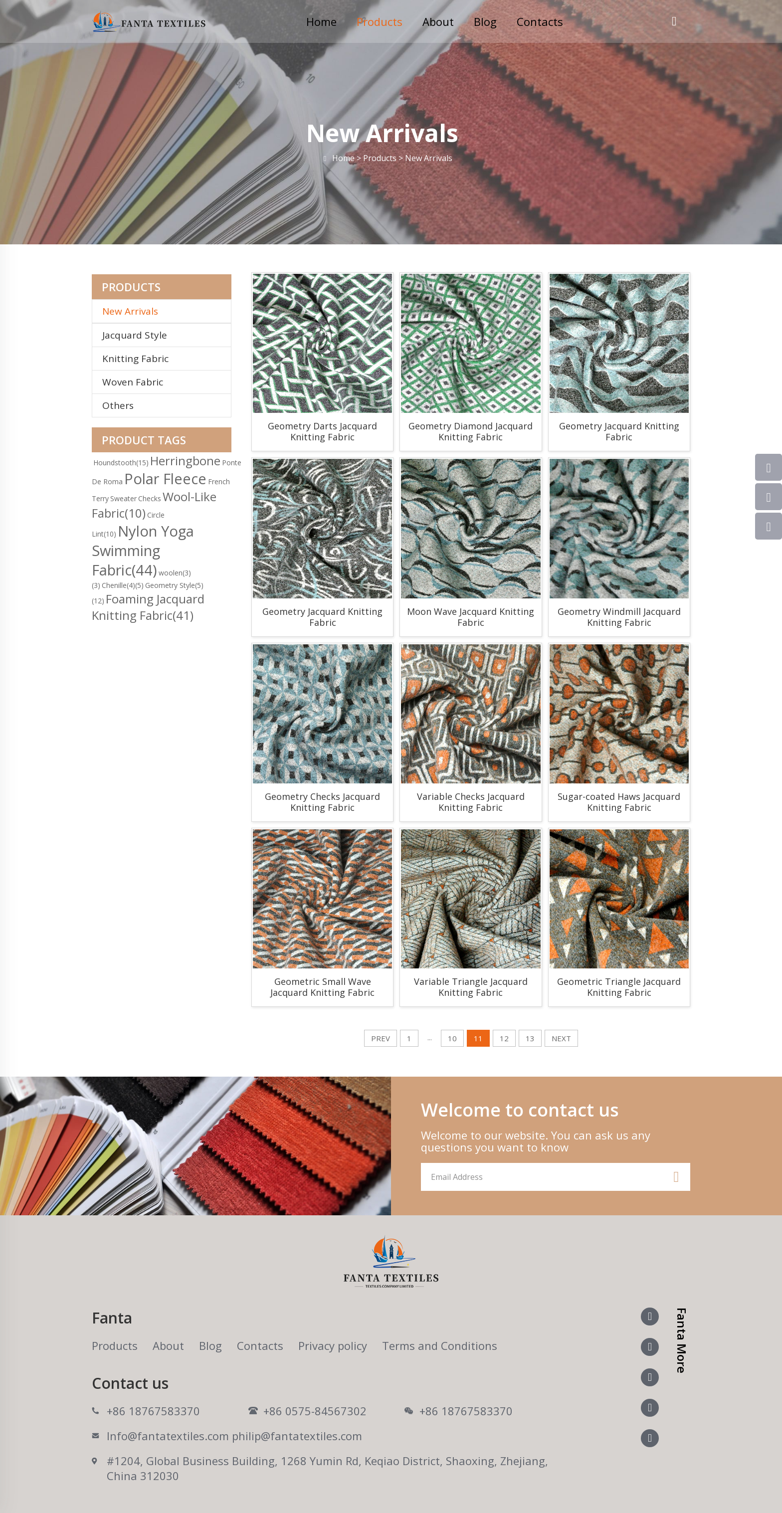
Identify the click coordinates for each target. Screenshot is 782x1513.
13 (530, 1038)
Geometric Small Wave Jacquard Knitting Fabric (322, 987)
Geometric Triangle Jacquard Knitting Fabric (619, 987)
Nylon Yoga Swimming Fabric (143, 550)
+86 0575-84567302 (315, 1410)
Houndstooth (121, 462)
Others (118, 405)
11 (478, 1038)
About (438, 21)
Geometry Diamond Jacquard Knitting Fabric (470, 431)
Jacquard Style (134, 335)
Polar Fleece (165, 478)
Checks (149, 498)
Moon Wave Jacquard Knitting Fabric (470, 617)
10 (452, 1038)
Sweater (123, 498)
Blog (485, 21)
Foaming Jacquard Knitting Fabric (148, 606)
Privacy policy (332, 1345)
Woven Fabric (132, 382)
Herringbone (185, 460)
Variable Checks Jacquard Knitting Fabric (471, 802)
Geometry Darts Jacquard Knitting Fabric (322, 431)
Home (321, 21)
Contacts (540, 21)
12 (504, 1038)
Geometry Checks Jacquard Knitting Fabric (322, 802)
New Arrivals (134, 311)
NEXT (561, 1038)
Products (379, 21)
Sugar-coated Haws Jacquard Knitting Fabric (619, 802)
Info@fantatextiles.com (168, 1435)
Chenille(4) (123, 585)
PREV (380, 1038)
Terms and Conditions (439, 1345)
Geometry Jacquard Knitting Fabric (619, 431)
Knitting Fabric (135, 358)
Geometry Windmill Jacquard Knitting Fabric (619, 617)
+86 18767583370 (153, 1410)
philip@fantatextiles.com (297, 1435)
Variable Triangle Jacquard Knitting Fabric (471, 987)
